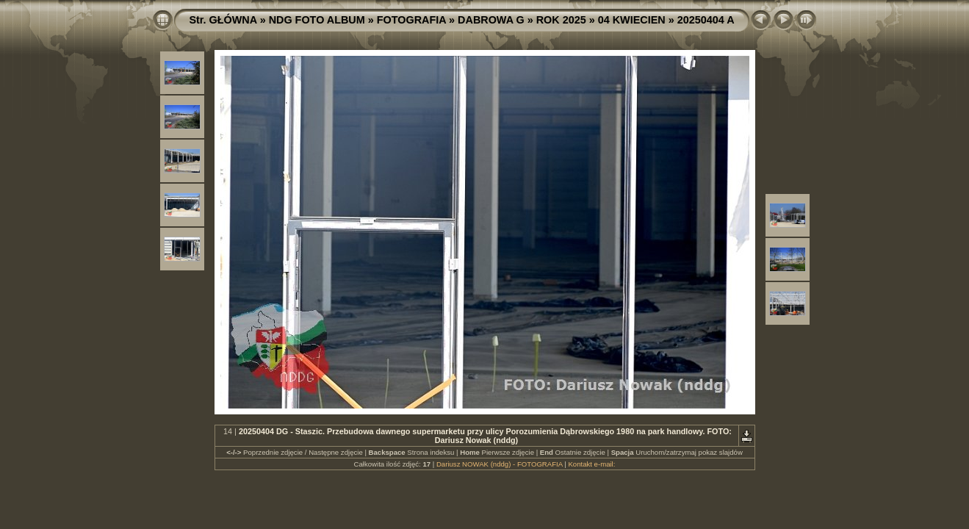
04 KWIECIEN (632, 20)
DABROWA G (491, 20)
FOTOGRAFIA (411, 20)
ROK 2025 (561, 20)
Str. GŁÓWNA (222, 20)
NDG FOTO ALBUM (317, 20)
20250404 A (706, 20)
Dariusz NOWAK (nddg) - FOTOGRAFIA (499, 464)
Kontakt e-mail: (591, 464)
